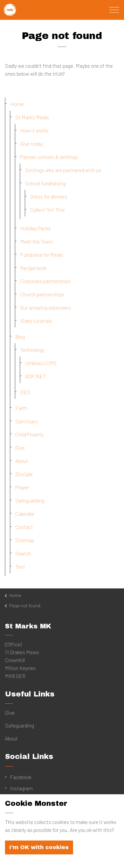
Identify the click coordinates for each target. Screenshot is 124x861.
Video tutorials (36, 321)
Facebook (20, 777)
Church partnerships (42, 294)
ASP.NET (35, 376)
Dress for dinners (48, 196)
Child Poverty (29, 434)
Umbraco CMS (41, 363)
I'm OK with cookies (39, 851)
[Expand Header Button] (114, 10)
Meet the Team (36, 241)
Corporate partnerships (45, 281)
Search (23, 553)
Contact (24, 527)
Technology (32, 350)
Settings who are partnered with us (63, 170)
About (21, 461)
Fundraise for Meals (41, 254)
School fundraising (45, 183)
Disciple (24, 474)
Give (20, 447)
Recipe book (33, 268)
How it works (34, 130)
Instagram (21, 788)
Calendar (24, 513)
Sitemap (24, 540)
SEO (25, 392)
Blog (20, 336)
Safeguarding (29, 500)
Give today (31, 143)
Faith (21, 408)
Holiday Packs (35, 228)
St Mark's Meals (32, 117)
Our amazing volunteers (45, 307)
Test (20, 566)
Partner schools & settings (49, 157)
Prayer (22, 487)
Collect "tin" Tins (47, 209)
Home (17, 104)
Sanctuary (26, 421)
